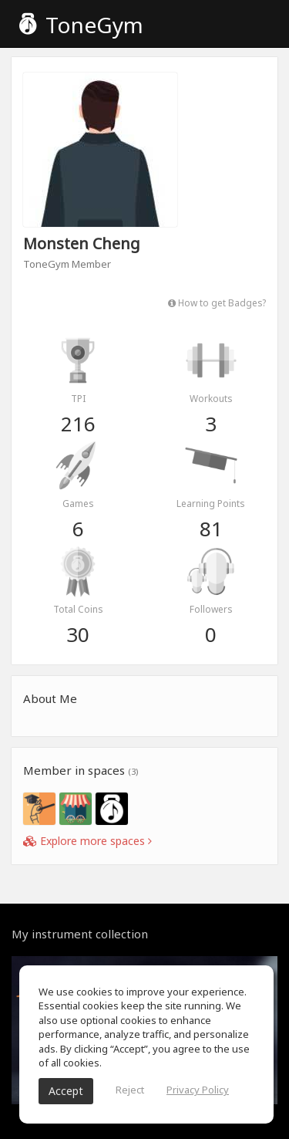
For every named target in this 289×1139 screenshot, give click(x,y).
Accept (66, 1090)
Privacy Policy (197, 1090)
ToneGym (81, 24)
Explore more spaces (87, 840)
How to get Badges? (217, 302)
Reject (130, 1090)
